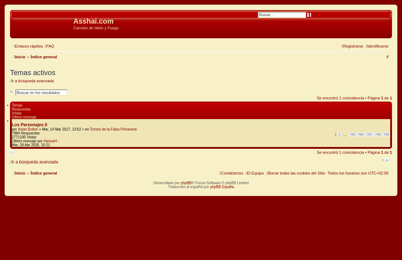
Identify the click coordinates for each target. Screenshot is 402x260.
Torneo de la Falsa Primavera (113, 129)
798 (378, 134)
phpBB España (222, 187)
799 (386, 134)
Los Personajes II (29, 124)
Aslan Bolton (28, 129)
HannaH (50, 141)
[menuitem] (49, 46)
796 (361, 134)
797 (369, 134)
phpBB (186, 183)
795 (352, 134)
